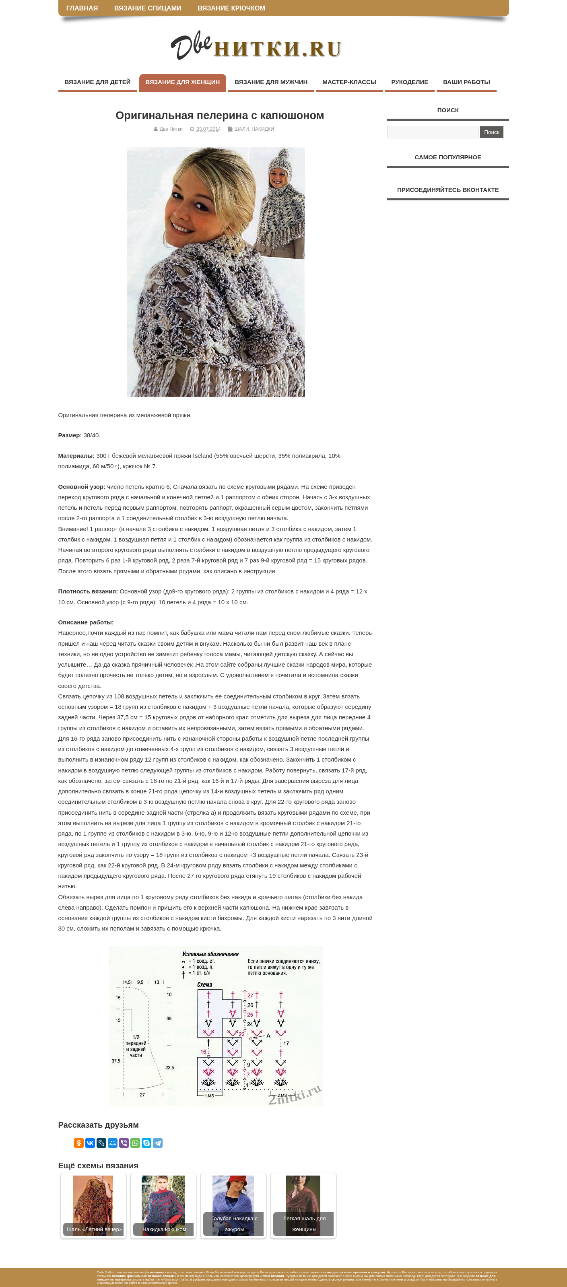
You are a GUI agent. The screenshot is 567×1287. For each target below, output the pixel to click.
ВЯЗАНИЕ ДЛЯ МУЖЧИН (271, 81)
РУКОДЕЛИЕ (410, 81)
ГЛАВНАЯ (82, 8)
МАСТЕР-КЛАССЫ (349, 81)
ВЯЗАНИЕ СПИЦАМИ (147, 8)
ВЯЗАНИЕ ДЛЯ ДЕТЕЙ (98, 81)
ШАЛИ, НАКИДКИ (254, 129)
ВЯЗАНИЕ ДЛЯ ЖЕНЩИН (183, 81)
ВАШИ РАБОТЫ (466, 81)
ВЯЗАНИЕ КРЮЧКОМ (231, 8)
